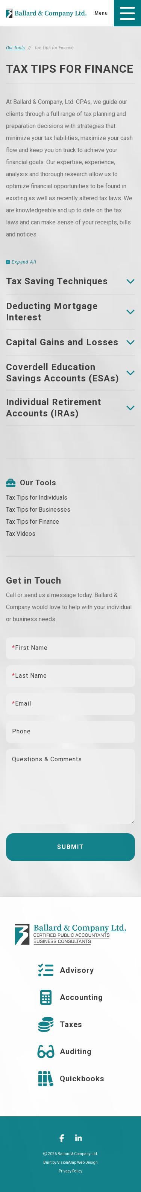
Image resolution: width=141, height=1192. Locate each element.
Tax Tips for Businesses (38, 509)
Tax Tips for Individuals (36, 497)
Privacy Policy (70, 1171)
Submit (70, 847)
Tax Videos (20, 533)
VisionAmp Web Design (77, 1162)
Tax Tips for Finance (32, 521)
